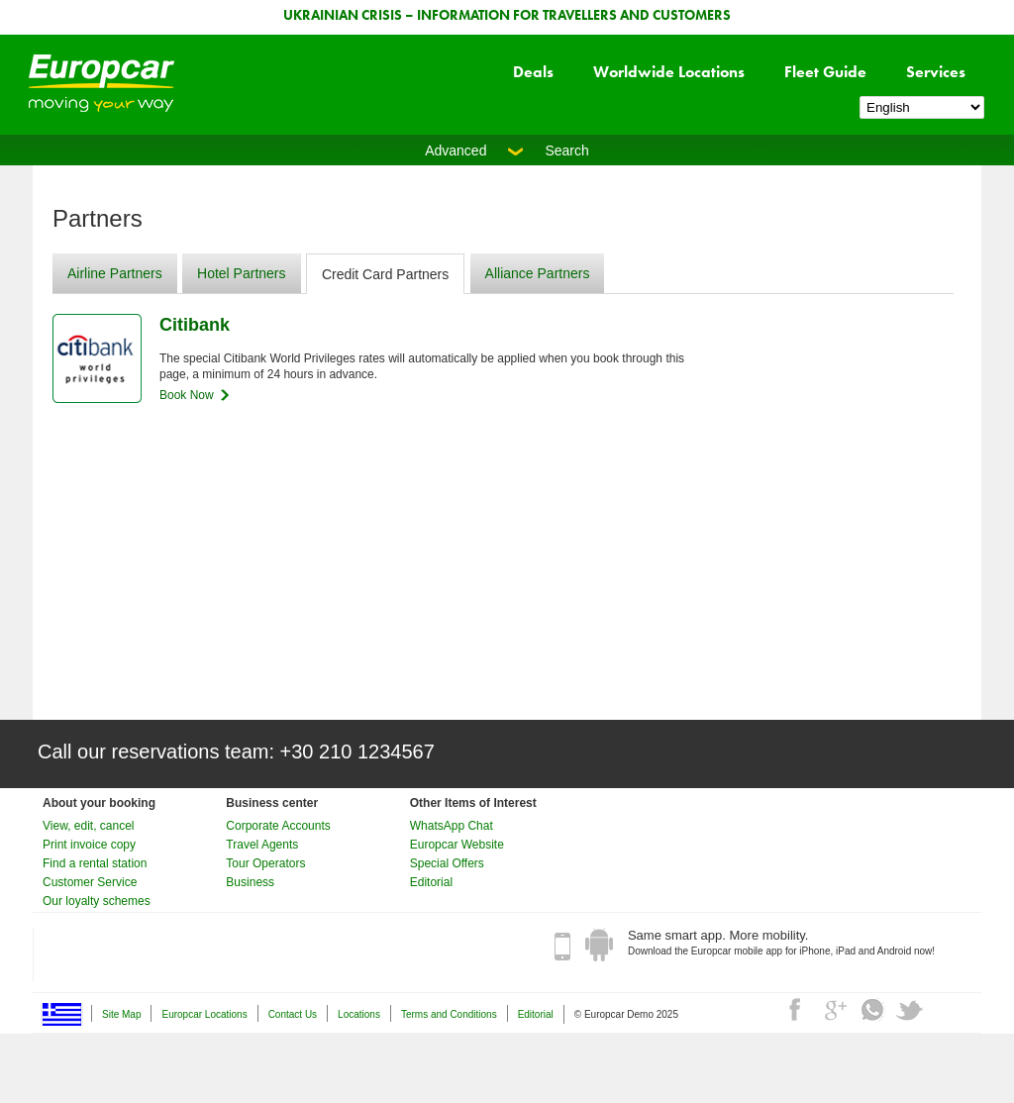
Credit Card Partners (385, 274)
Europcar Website (457, 845)
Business (250, 882)
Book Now (186, 395)
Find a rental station (95, 863)
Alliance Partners (537, 273)
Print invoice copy (89, 845)
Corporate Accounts (278, 826)
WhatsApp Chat (451, 826)
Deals (533, 71)
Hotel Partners (241, 273)
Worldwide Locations (669, 71)
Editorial (431, 882)
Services (935, 71)
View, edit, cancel (89, 826)
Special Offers (447, 863)
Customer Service (90, 882)
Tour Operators (265, 863)
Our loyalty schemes (97, 901)
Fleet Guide (825, 71)
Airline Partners (114, 273)
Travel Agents (262, 845)
